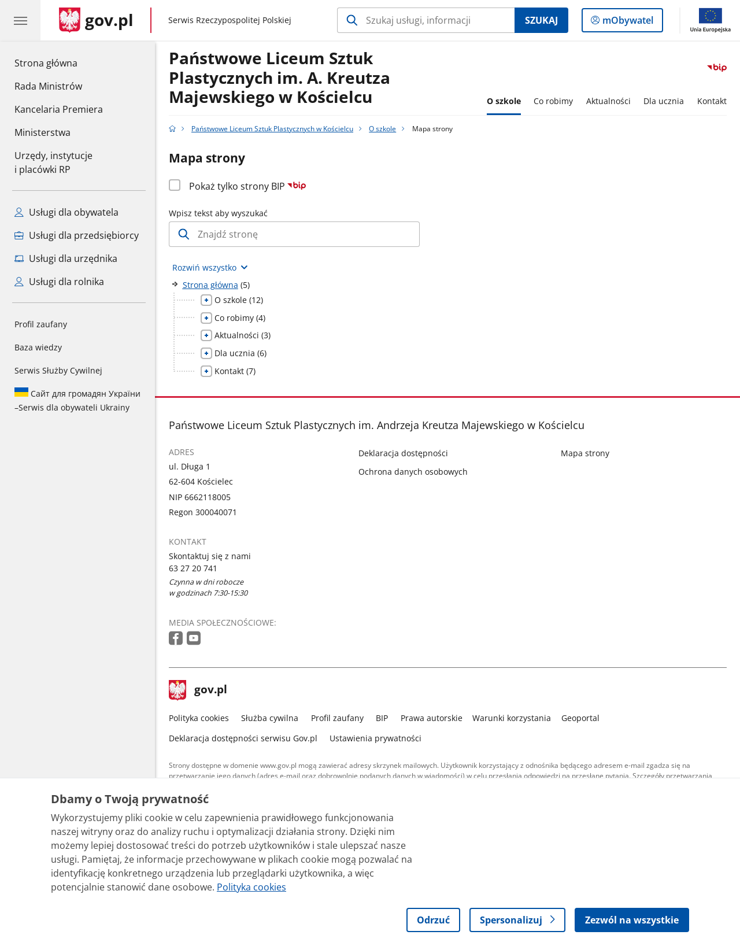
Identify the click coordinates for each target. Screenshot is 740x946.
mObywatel (626, 22)
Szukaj (541, 20)
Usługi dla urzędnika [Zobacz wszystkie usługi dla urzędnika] (65, 258)
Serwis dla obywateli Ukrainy (77, 400)
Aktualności (608, 100)
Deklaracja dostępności (403, 453)
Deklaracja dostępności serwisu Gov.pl (243, 738)
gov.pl (198, 690)
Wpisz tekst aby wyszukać (218, 213)
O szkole (504, 100)
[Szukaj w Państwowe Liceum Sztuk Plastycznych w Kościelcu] (426, 20)
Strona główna (58, 62)
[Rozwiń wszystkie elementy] (210, 267)
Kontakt (712, 100)
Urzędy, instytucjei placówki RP (53, 162)
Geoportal (580, 717)
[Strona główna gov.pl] (96, 20)
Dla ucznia (663, 100)
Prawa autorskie (431, 717)
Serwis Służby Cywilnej (58, 370)
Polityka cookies (199, 717)
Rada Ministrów (48, 86)
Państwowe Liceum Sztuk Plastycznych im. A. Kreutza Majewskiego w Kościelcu (279, 78)
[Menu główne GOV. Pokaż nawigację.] (20, 20)
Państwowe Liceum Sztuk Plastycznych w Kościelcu (272, 129)
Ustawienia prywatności (375, 738)
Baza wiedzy (38, 347)
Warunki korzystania (511, 717)
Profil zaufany (40, 324)
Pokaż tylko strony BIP (247, 186)
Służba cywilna (269, 717)
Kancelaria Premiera (58, 109)
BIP (382, 717)
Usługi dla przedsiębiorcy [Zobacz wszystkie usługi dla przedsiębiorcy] (76, 235)
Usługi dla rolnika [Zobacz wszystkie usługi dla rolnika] (59, 281)
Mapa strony (585, 453)
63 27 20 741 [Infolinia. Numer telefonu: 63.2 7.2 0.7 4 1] (193, 568)
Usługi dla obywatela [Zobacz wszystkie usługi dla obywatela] (66, 212)
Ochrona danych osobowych (413, 471)
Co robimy (553, 100)
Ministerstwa (42, 132)
